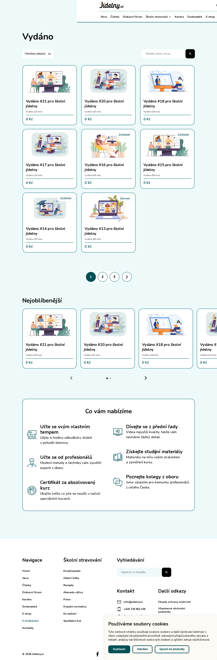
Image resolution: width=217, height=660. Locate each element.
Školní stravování (81, 17)
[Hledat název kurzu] (168, 53)
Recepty (68, 585)
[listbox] (38, 53)
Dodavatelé (118, 17)
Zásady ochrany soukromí (174, 602)
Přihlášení (165, 5)
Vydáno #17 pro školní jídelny (45, 167)
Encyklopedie (71, 571)
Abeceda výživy (73, 592)
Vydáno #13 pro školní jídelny (104, 231)
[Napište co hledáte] (144, 572)
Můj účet (186, 17)
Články (38, 17)
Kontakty (170, 17)
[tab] (107, 378)
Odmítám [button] (142, 649)
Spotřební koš (72, 621)
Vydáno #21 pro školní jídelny (45, 104)
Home (26, 571)
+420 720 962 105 (131, 609)
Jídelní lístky (71, 578)
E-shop (133, 17)
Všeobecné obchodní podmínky (171, 610)
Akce (27, 17)
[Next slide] (146, 378)
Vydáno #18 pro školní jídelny (163, 104)
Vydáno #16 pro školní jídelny (104, 167)
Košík (180, 5)
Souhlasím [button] (119, 649)
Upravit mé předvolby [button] (171, 649)
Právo (67, 599)
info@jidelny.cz (130, 602)
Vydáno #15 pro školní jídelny (163, 167)
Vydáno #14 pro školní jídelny (45, 231)
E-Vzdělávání (151, 17)
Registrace (146, 5)
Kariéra (102, 17)
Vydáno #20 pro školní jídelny (104, 104)
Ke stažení (69, 614)
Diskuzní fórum (55, 17)
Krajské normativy (74, 606)
